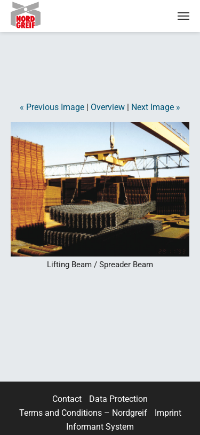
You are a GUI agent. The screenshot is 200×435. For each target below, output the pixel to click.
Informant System (100, 427)
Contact (67, 399)
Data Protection (118, 399)
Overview (108, 107)
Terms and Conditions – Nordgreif (83, 413)
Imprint (168, 413)
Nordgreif (34, 15)
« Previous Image (52, 107)
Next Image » (155, 107)
